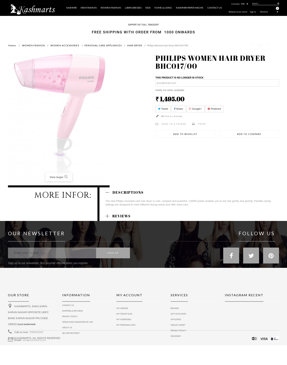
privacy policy (70, 319)
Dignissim (176, 336)
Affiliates (176, 319)
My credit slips (124, 314)
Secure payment (71, 336)
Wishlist (264, 12)
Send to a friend (173, 124)
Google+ (195, 108)
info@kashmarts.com (34, 343)
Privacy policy (178, 330)
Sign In (253, 12)
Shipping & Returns (72, 314)
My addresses (123, 319)
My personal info (126, 325)
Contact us (68, 308)
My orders (122, 308)
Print (202, 124)
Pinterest (214, 108)
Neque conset (178, 325)
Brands (175, 308)
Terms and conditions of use (77, 325)
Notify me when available (169, 90)
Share (178, 108)
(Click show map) (26, 327)
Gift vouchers (178, 314)
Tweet (163, 108)
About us (67, 330)
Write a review (171, 116)
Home (12, 45)
